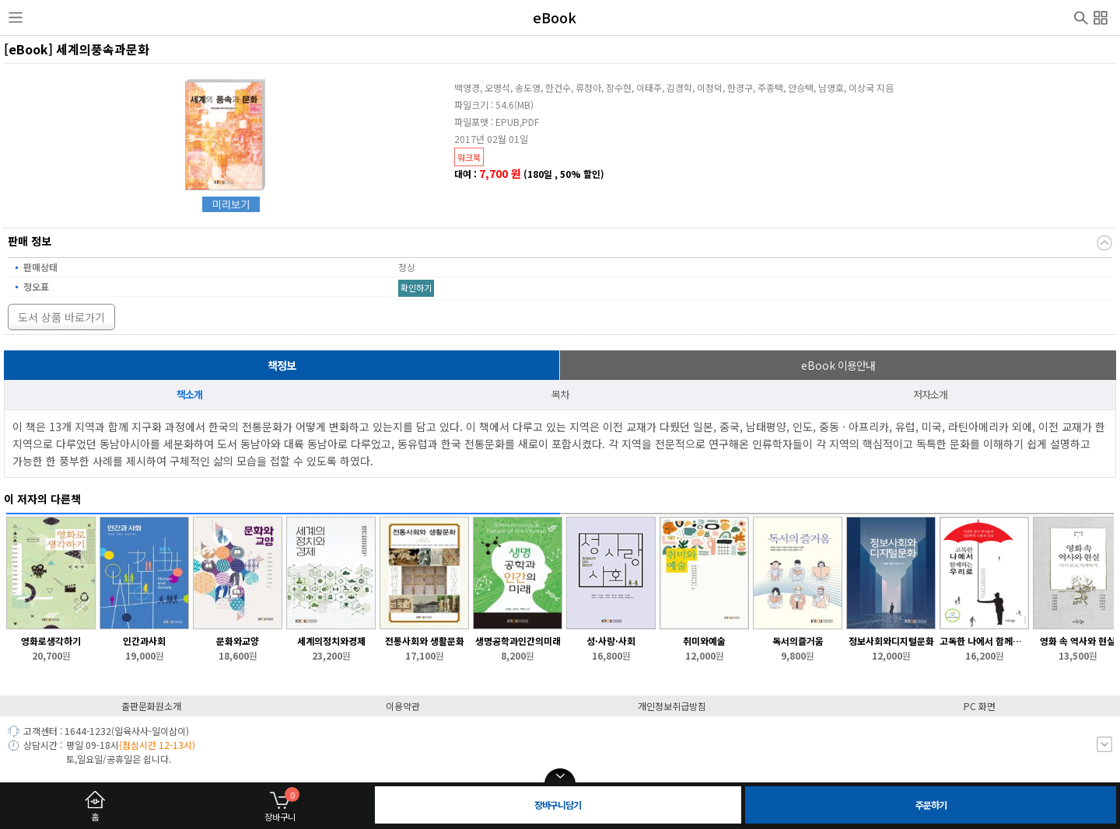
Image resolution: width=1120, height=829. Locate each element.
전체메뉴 (1100, 15)
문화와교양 (237, 640)
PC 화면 (980, 705)
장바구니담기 (557, 804)
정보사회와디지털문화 (891, 640)
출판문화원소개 (151, 705)
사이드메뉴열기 (15, 18)
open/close (560, 776)
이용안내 (838, 365)
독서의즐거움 (798, 640)
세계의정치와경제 (331, 640)
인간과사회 (144, 640)
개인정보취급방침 (672, 705)
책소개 (189, 394)
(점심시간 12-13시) (157, 744)
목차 (560, 394)
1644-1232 (88, 730)
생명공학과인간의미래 (518, 640)
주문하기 (931, 804)
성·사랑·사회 (610, 640)
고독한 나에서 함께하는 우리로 (984, 640)
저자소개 (930, 394)
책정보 (282, 365)
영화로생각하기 (51, 640)
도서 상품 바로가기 (61, 317)
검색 (1081, 16)
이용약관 (403, 705)
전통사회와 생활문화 (424, 640)
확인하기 (416, 287)
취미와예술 (704, 640)
